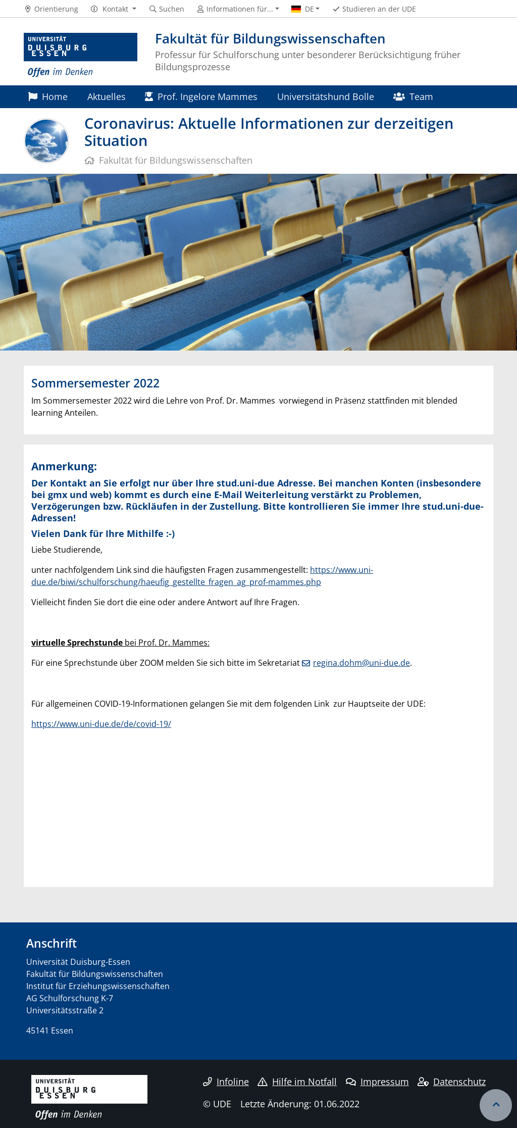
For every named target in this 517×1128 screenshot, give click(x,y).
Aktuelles (106, 96)
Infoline (226, 1081)
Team (413, 96)
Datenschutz (452, 1081)
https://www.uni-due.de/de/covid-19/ (101, 723)
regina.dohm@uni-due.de (361, 662)
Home (48, 96)
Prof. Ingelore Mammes (201, 96)
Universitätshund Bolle (325, 96)
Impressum (377, 1081)
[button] (113, 9)
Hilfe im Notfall (297, 1081)
